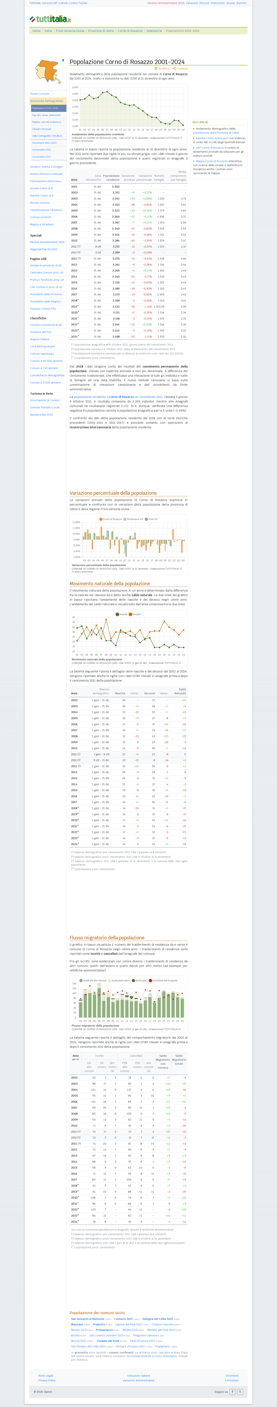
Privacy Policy (47, 1380)
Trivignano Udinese (148, 1335)
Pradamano (166, 1346)
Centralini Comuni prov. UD (46, 272)
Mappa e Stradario (42, 224)
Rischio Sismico (40, 202)
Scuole (230, 3)
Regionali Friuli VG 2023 (43, 249)
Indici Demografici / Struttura (47, 135)
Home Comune (39, 93)
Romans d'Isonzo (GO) (134, 1346)
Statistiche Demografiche (46, 101)
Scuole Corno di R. (41, 188)
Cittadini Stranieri (41, 129)
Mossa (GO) (82, 1341)
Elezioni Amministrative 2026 (166, 3)
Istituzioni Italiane (138, 1375)
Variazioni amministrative (138, 1380)
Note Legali (46, 1375)
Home (36, 31)
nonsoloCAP (49, 3)
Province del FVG (41, 332)
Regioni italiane (40, 339)
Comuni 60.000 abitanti (46, 361)
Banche (241, 3)
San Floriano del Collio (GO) (92, 1346)
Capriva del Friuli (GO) (132, 1324)
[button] (232, 1392)
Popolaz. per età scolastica (46, 122)
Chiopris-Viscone (166, 1324)
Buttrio (79, 1335)
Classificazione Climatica (46, 210)
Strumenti (232, 1375)
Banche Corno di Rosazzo (212, 138)
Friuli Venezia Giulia (70, 31)
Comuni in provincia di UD (46, 325)
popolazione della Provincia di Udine (216, 132)
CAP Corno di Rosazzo (210, 147)
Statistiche (218, 3)
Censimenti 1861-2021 (44, 142)
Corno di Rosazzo (130, 31)
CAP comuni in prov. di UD (46, 287)
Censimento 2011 (41, 156)
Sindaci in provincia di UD (46, 265)
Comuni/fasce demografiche (47, 375)
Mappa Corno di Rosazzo (212, 161)
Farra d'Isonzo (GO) (146, 1341)
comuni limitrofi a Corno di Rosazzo (154, 1356)
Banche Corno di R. (42, 195)
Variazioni (192, 3)
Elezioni (204, 3)
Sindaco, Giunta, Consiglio (46, 166)
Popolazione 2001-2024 (45, 108)
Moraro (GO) (82, 1330)
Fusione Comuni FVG (43, 308)
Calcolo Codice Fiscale (73, 3)
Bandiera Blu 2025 (41, 414)
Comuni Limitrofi (40, 217)
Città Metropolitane (42, 346)
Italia (48, 31)
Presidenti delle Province (46, 294)
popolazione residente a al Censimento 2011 (118, 397)
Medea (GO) (133, 1330)
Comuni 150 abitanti (44, 368)
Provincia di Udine (101, 31)
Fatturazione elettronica (45, 181)
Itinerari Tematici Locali (45, 407)
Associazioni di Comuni (44, 400)
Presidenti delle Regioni (45, 301)
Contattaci (231, 1380)
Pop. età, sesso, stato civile (46, 115)
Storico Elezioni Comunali (46, 174)
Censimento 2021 (41, 149)
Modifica (162, 68)
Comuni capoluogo (42, 353)
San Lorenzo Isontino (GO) (110, 1335)
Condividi (180, 68)
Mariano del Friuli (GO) (164, 1330)
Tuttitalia (34, 3)
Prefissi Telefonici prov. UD (47, 280)
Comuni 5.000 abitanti (45, 382)
